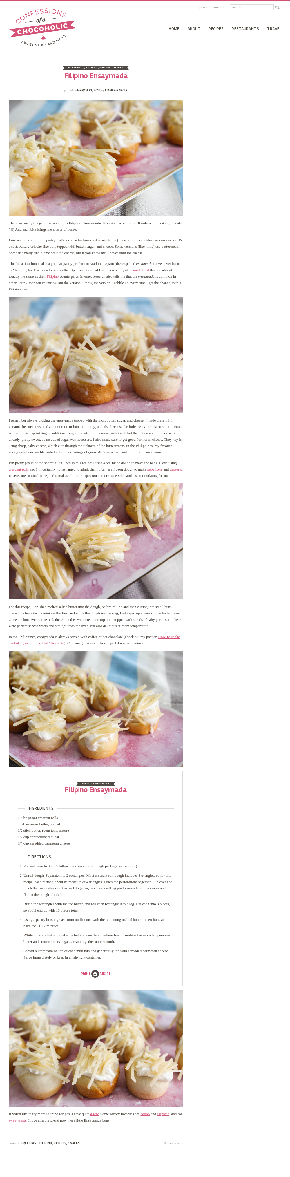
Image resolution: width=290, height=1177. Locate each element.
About (194, 28)
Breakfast (76, 67)
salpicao (163, 1114)
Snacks (117, 67)
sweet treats (17, 1120)
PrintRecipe (96, 974)
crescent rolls (19, 469)
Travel (274, 28)
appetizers (155, 469)
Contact (218, 7)
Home (174, 28)
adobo (145, 1114)
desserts (176, 469)
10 (173, 1143)
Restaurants (245, 28)
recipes (216, 28)
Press (203, 7)
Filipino (92, 67)
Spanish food (139, 270)
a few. (94, 1114)
